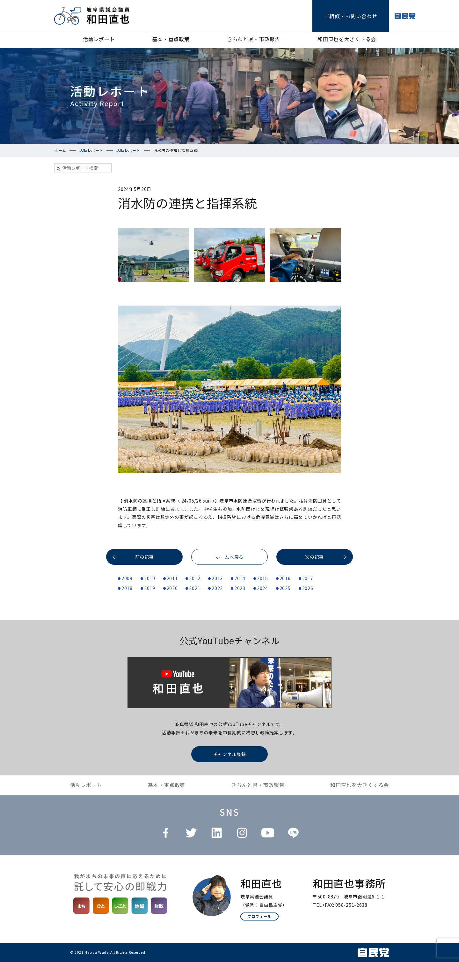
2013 (217, 578)
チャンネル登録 (229, 754)
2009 (127, 578)
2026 (307, 588)
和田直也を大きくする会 (346, 39)
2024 (262, 588)
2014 (239, 578)
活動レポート (99, 39)
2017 (307, 578)
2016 (285, 578)
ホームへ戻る (229, 557)
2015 (262, 578)
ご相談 (350, 16)
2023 (239, 588)
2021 (194, 588)
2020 (172, 588)
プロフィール (259, 916)
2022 (217, 588)
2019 (149, 588)
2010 (149, 578)
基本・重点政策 (171, 39)
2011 (172, 578)
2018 (127, 588)
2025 (285, 588)
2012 (194, 578)
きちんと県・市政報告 (253, 39)
